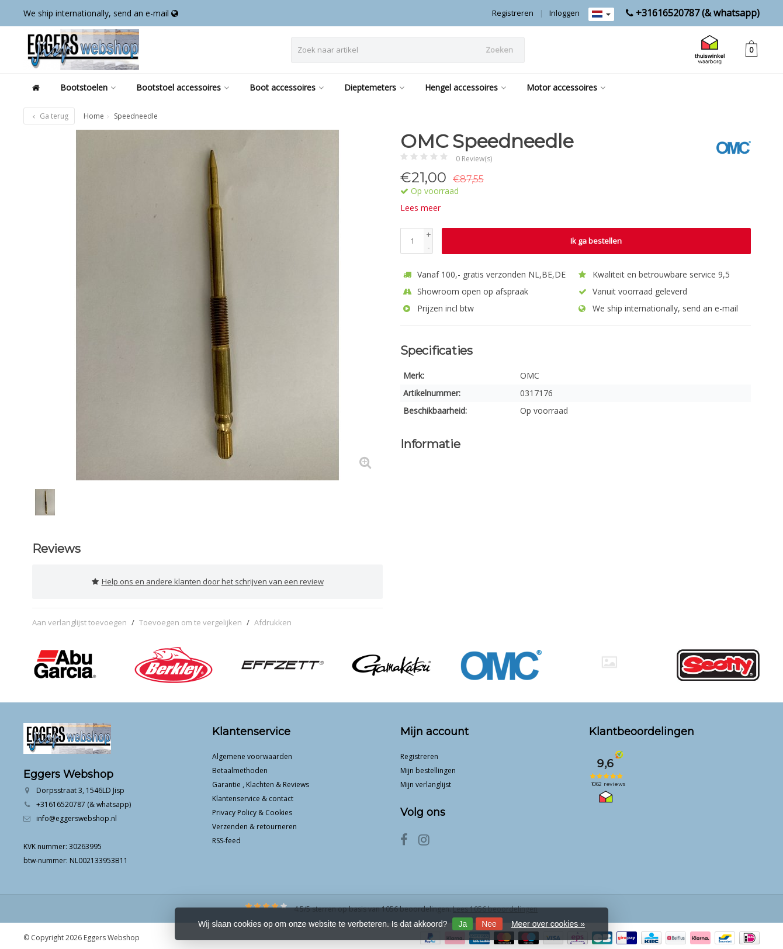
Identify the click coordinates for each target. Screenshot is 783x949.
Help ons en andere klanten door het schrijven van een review (208, 579)
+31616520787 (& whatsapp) (698, 12)
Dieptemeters (374, 87)
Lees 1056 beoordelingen (495, 905)
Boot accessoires (287, 87)
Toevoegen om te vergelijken (190, 618)
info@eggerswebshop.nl (76, 814)
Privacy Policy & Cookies (252, 808)
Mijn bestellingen (428, 766)
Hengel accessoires (465, 87)
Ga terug (49, 116)
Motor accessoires (565, 87)
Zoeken (499, 49)
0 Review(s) (474, 159)
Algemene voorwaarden (252, 752)
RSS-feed (226, 836)
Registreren (512, 13)
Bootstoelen (88, 87)
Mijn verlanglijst (425, 780)
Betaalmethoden (240, 766)
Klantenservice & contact (252, 794)
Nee (489, 924)
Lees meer (420, 207)
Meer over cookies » (548, 924)
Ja (462, 924)
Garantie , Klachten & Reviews (260, 780)
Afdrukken (273, 618)
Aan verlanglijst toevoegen (79, 618)
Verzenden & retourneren (254, 822)
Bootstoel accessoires (182, 87)
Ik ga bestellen (596, 240)
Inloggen (564, 13)
